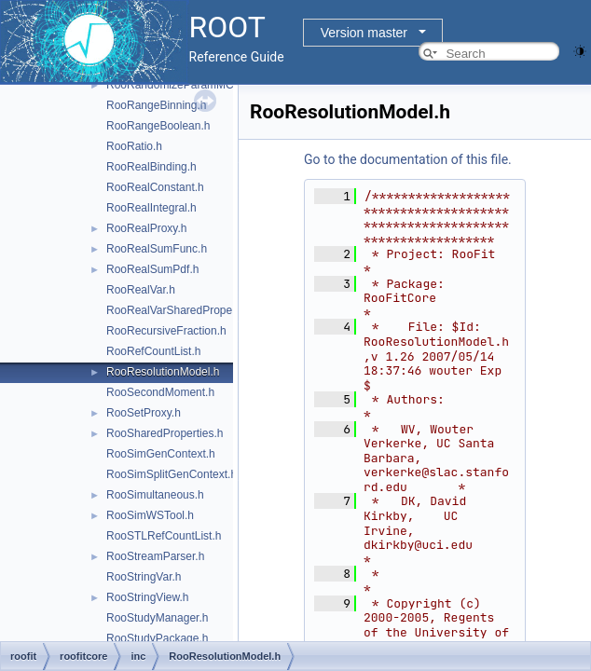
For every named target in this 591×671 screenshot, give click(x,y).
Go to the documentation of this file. (408, 159)
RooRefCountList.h (153, 351)
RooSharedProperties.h (164, 433)
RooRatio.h (134, 146)
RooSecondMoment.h (160, 392)
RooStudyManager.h (157, 617)
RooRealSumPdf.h (152, 269)
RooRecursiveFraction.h (166, 330)
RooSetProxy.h (143, 412)
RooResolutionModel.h (162, 371)
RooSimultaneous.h (155, 494)
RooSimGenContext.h (160, 453)
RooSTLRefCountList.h (163, 535)
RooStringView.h (147, 597)
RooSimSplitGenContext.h (171, 474)
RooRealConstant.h (155, 187)
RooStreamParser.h (155, 556)
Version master (364, 32)
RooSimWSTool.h (150, 515)
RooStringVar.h (144, 576)
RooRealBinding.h (151, 166)
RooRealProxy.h (146, 228)
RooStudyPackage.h (157, 638)
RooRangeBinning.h (156, 105)
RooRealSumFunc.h (156, 248)
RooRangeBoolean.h (158, 125)
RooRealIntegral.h (151, 207)
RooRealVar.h (140, 289)
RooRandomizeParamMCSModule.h (196, 84)
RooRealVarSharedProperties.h (184, 310)
